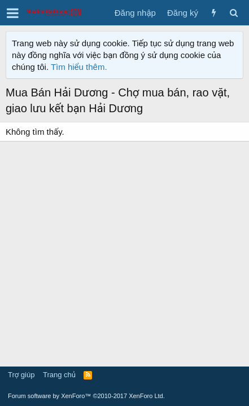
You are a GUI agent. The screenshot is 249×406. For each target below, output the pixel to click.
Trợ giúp (21, 374)
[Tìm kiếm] (233, 12)
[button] (12, 13)
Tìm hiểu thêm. (79, 67)
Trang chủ (59, 374)
